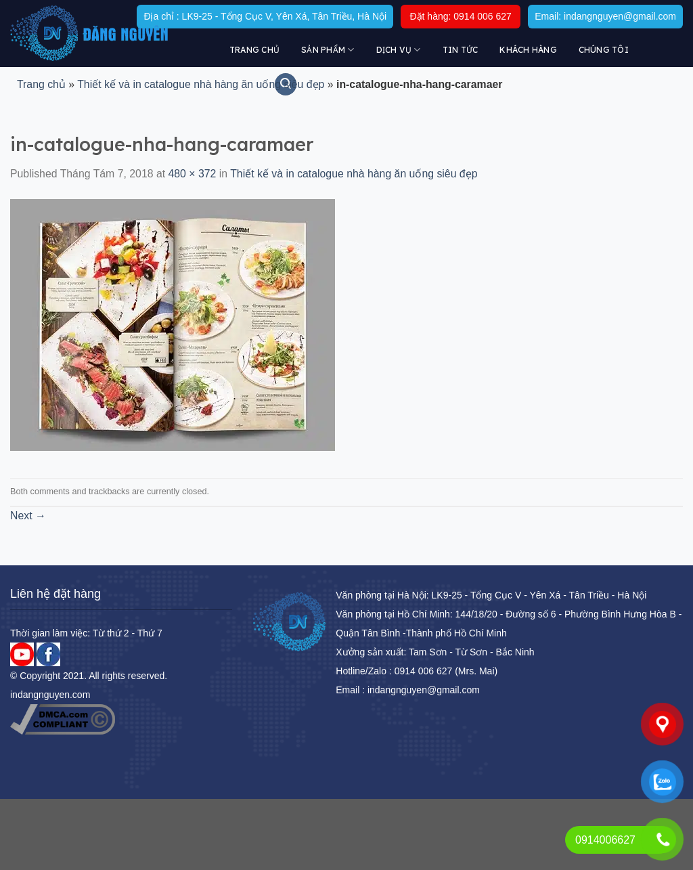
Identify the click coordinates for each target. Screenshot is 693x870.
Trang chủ (254, 50)
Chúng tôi (604, 50)
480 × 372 (193, 173)
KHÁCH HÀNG (527, 50)
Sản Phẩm (327, 49)
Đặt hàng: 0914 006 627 (460, 16)
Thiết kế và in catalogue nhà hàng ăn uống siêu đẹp (200, 84)
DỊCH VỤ (398, 49)
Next (28, 515)
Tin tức (460, 50)
